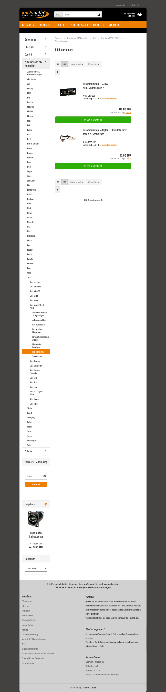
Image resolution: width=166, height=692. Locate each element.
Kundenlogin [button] (119, 5)
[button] (58, 64)
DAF (28, 125)
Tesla (29, 431)
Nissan (29, 240)
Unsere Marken (27, 624)
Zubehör (114, 25)
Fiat (28, 134)
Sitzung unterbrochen (30, 648)
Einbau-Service (27, 615)
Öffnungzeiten (27, 601)
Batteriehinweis (28, 662)
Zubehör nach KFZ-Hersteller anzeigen (34, 73)
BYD (28, 97)
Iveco (29, 166)
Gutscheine (28, 25)
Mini (28, 231)
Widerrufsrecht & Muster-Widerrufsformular (38, 653)
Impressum (26, 610)
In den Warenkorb (93, 119)
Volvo (29, 445)
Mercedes (30, 222)
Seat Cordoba (35, 360)
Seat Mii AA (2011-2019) (37, 393)
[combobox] (76, 64)
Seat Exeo (33, 377)
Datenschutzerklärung (30, 634)
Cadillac (30, 102)
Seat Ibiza (33, 382)
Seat (29, 277)
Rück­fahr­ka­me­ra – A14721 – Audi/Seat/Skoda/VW (97, 86)
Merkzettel (134, 5)
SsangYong (31, 417)
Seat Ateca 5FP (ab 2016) (37, 306)
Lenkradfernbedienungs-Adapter (41, 338)
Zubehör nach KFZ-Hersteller (87, 25)
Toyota (29, 435)
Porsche (30, 258)
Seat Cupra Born (36, 365)
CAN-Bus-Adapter (38, 324)
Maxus (29, 212)
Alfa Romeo (31, 79)
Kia (28, 185)
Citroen (30, 116)
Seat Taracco (34, 399)
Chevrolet (30, 106)
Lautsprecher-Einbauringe (37, 330)
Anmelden (36, 484)
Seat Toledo (34, 403)
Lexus (29, 203)
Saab (29, 272)
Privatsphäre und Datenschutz (33, 658)
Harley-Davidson (33, 143)
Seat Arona (34, 295)
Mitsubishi (31, 235)
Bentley (30, 88)
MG (28, 226)
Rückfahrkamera (38, 351)
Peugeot (30, 249)
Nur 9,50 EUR (36, 545)
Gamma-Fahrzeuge (95, 662)
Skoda (29, 408)
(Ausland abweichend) (109, 98)
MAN (29, 208)
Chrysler (30, 111)
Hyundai (30, 157)
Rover (29, 268)
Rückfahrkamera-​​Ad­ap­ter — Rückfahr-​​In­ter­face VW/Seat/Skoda (105, 132)
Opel (28, 245)
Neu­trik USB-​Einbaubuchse (36, 535)
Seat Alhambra (35, 286)
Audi (28, 83)
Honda (29, 148)
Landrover (31, 198)
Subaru (29, 422)
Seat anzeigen (35, 281)
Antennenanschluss (39, 319)
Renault (30, 263)
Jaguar (29, 171)
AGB (23, 643)
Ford (28, 139)
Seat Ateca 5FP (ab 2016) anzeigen (39, 314)
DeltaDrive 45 (92, 666)
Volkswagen (31, 440)
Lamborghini (31, 189)
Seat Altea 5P (35, 291)
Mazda (29, 217)
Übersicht (46, 25)
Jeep (28, 175)
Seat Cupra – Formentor (35, 372)
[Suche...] (58, 14)
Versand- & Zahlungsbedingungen (34, 639)
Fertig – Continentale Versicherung (102, 674)
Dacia (29, 120)
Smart (29, 412)
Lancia (29, 194)
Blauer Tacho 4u (93, 670)
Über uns (25, 605)
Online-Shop (74, 687)
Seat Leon (33, 386)
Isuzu (29, 162)
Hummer (30, 152)
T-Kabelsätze (37, 356)
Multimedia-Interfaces (36, 346)
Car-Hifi (61, 25)
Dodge (29, 129)
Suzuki (29, 426)
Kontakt (25, 629)
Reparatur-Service (29, 620)
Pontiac (30, 254)
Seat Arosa (34, 300)
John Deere (31, 180)
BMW (29, 93)
